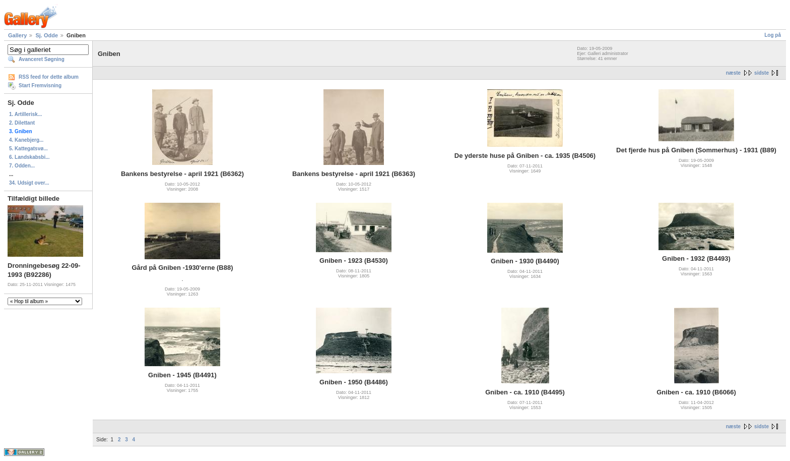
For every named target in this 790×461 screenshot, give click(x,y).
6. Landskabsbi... (29, 157)
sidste (761, 73)
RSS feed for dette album (49, 77)
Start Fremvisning (40, 85)
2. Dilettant (22, 123)
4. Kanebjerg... (26, 140)
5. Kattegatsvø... (28, 148)
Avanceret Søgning (41, 59)
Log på (772, 35)
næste (733, 73)
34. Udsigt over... (29, 183)
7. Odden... (22, 165)
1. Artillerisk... (25, 114)
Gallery (17, 35)
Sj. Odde (46, 35)
